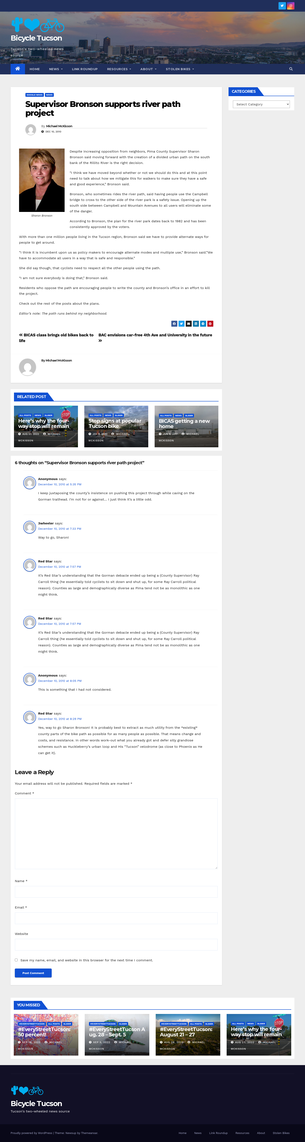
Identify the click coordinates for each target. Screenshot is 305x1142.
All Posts (25, 415)
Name (21, 881)
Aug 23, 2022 (244, 1042)
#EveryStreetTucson (32, 1024)
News (56, 69)
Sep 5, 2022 (101, 1042)
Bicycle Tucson (36, 38)
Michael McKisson (59, 126)
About (148, 69)
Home (35, 69)
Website (21, 934)
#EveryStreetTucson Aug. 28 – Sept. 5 (117, 1032)
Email (21, 907)
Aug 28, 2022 (173, 1042)
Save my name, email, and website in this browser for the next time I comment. (86, 960)
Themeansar (89, 1133)
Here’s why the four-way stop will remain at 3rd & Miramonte (43, 426)
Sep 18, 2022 (31, 1042)
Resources (119, 69)
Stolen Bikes (180, 69)
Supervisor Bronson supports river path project (102, 108)
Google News (35, 95)
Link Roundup (85, 69)
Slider (48, 415)
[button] (291, 69)
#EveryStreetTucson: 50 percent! (44, 1032)
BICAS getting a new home (184, 423)
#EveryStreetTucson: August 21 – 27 (186, 1032)
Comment (24, 793)
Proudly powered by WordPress (32, 1133)
